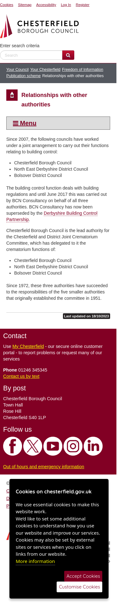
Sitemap (24, 5)
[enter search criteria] (31, 55)
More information (35, 561)
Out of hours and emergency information (43, 466)
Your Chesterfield (45, 69)
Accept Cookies (83, 576)
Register (82, 5)
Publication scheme (23, 76)
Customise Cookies (79, 587)
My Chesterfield (28, 346)
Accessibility (46, 5)
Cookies (6, 5)
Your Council (17, 69)
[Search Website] (68, 55)
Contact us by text (21, 376)
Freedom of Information (82, 69)
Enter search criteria (19, 45)
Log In (66, 5)
